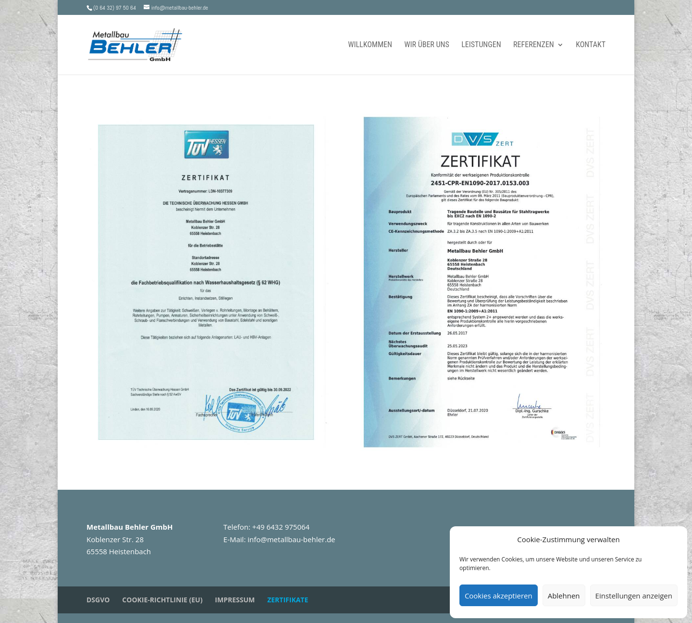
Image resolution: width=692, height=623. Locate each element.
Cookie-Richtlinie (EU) (162, 599)
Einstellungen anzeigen (633, 595)
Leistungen (481, 45)
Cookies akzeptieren (498, 595)
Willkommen (370, 45)
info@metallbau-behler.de (291, 539)
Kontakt (591, 45)
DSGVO (98, 599)
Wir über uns (426, 45)
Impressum (235, 599)
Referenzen (533, 45)
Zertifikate (287, 599)
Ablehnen (564, 595)
